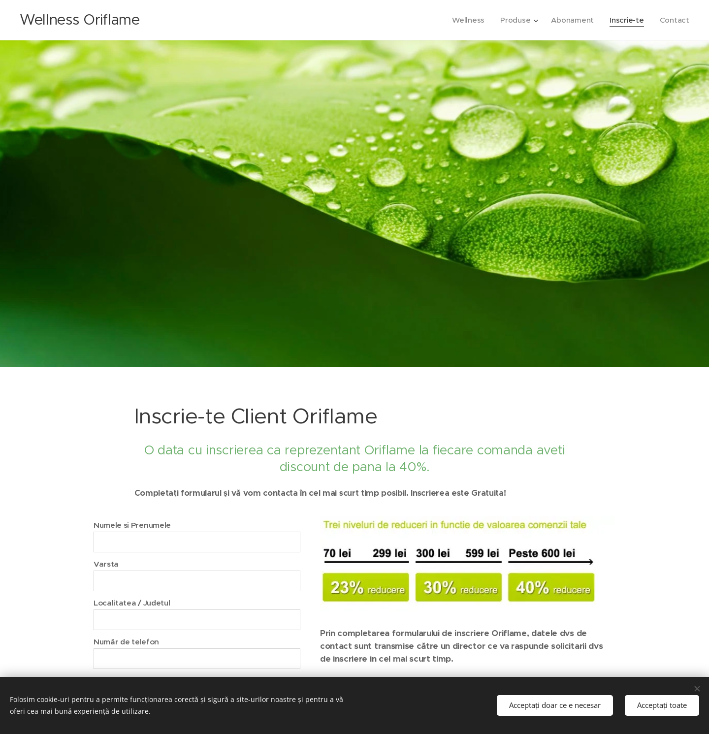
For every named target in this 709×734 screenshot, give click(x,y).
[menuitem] (466, 20)
